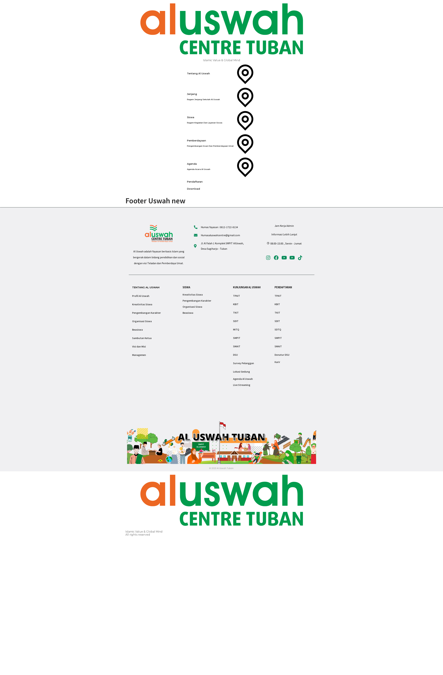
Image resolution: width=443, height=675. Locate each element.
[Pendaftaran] (221, 181)
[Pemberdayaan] (221, 143)
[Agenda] (221, 166)
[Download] (221, 188)
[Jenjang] (221, 96)
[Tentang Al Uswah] (221, 73)
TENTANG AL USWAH (145, 287)
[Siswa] (221, 120)
